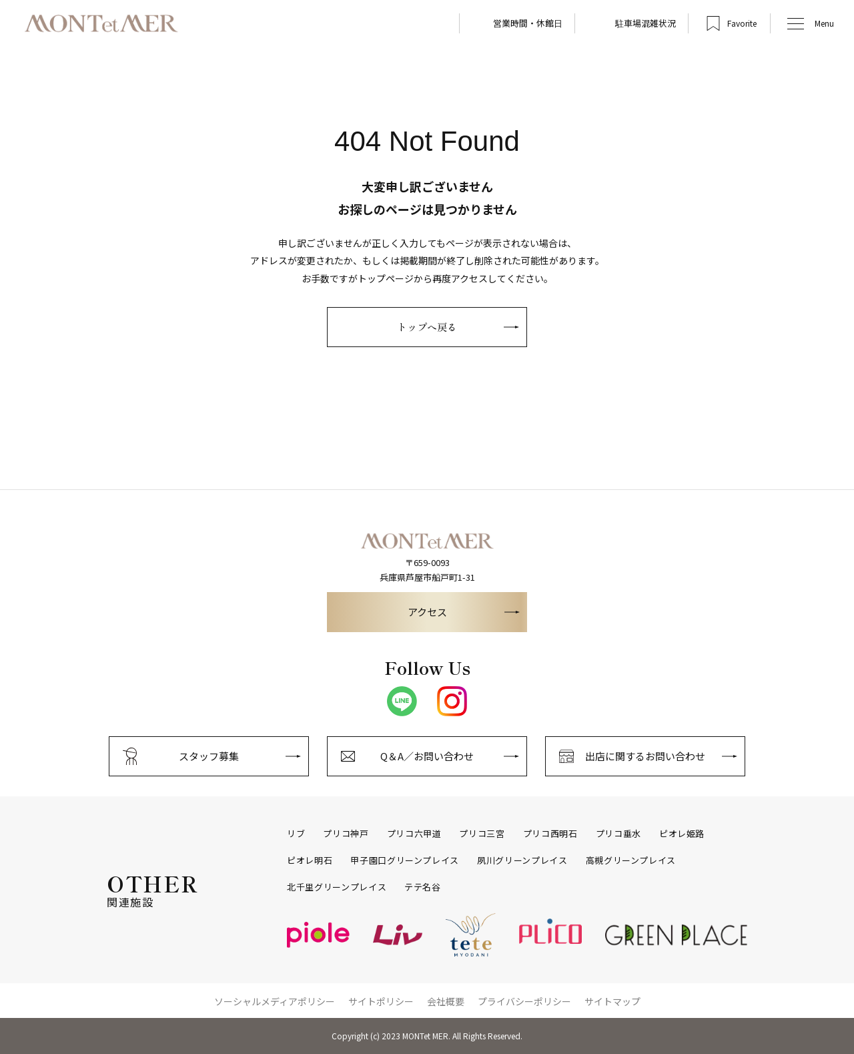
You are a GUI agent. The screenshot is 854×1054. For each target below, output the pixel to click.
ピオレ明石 (309, 860)
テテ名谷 (422, 887)
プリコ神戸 (345, 834)
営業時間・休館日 (527, 23)
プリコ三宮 (481, 834)
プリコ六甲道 (414, 834)
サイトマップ (612, 1001)
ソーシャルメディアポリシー (274, 1001)
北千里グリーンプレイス (336, 887)
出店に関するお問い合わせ (645, 756)
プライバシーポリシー (524, 1001)
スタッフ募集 (209, 756)
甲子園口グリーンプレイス (404, 860)
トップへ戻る (427, 327)
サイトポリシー (381, 1001)
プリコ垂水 (618, 834)
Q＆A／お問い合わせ (427, 756)
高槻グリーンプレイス (631, 860)
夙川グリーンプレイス (522, 860)
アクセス (427, 612)
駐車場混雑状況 (645, 23)
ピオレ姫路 (682, 834)
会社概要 (445, 1001)
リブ (296, 834)
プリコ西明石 (550, 834)
